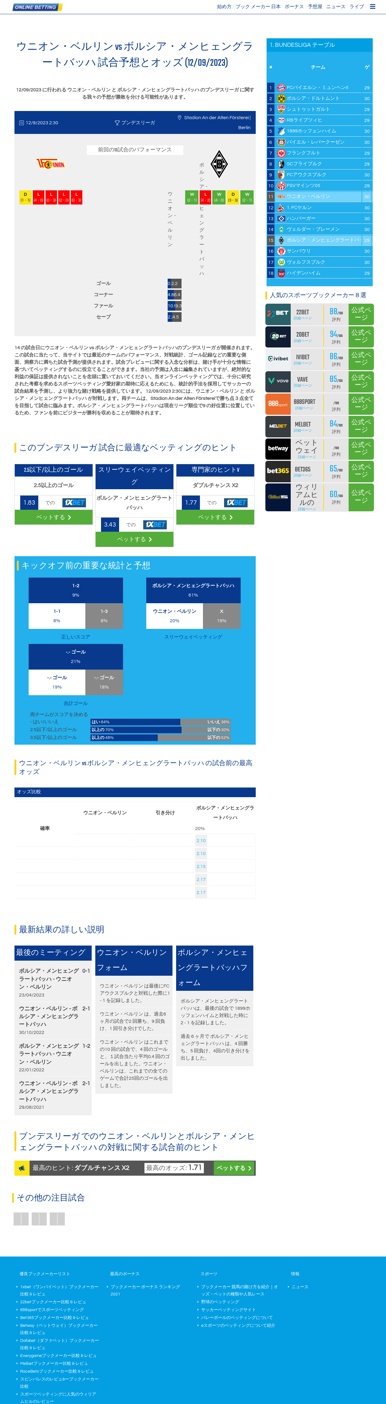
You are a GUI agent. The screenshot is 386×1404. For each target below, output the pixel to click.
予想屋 (315, 6)
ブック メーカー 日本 (258, 6)
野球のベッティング (220, 1302)
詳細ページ (303, 318)
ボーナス (294, 6)
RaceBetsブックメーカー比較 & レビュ (57, 1371)
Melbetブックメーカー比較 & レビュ (54, 1363)
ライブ (357, 6)
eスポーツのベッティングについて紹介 (238, 1325)
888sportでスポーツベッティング (52, 1310)
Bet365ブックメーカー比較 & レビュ (54, 1318)
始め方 (224, 6)
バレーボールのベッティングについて (237, 1318)
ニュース (336, 6)
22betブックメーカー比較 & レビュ (53, 1302)
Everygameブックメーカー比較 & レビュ (58, 1356)
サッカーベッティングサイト (228, 1310)
